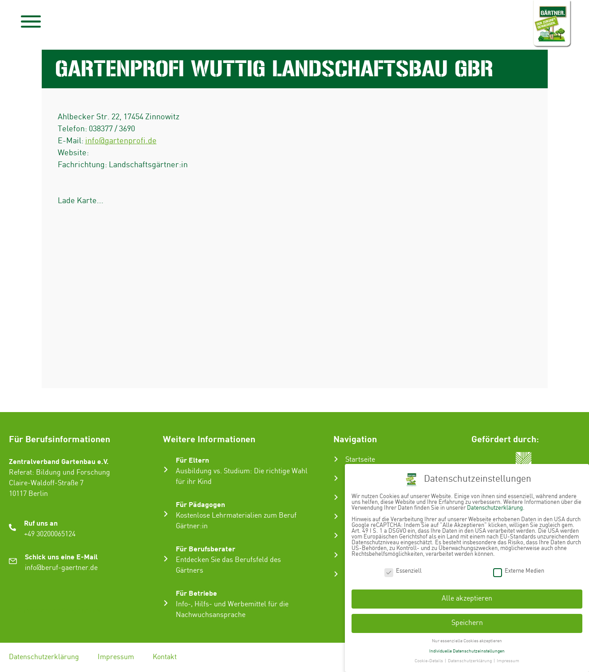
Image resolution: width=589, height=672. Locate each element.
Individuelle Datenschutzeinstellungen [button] (467, 651)
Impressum (116, 657)
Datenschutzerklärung (44, 657)
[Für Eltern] (166, 469)
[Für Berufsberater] (166, 559)
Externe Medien (518, 571)
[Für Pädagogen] (166, 514)
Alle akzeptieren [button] (467, 598)
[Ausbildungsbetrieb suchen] (336, 574)
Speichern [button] (467, 623)
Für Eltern (192, 459)
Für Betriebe (196, 592)
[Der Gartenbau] (336, 478)
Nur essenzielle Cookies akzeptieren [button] (467, 641)
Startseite (360, 460)
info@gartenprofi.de (121, 141)
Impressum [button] (508, 661)
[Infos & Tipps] (336, 555)
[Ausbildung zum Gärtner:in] (336, 497)
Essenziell (403, 571)
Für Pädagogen (200, 504)
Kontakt (165, 657)
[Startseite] (336, 459)
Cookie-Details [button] (429, 661)
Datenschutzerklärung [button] (470, 661)
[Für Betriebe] (166, 603)
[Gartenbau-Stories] (336, 535)
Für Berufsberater (205, 548)
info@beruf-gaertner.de (61, 568)
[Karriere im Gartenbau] (336, 516)
